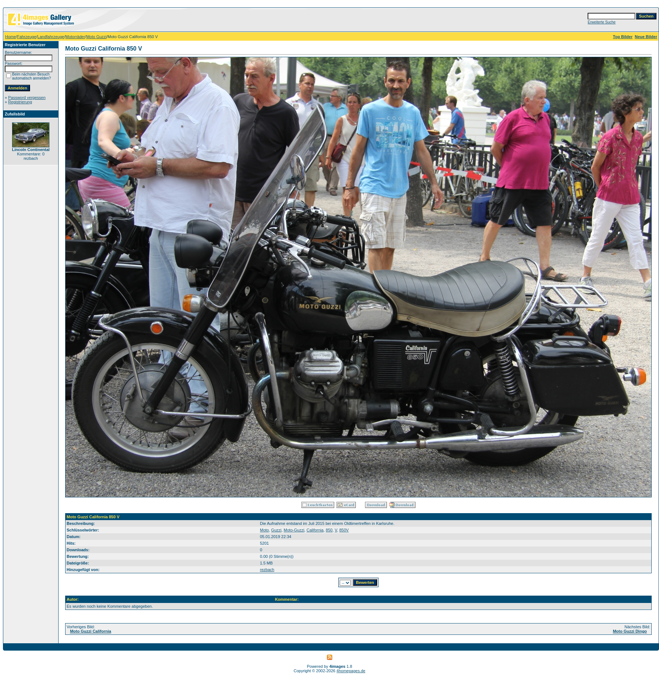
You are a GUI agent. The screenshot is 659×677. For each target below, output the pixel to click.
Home (10, 36)
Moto (264, 530)
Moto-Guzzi (294, 530)
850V (344, 530)
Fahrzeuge (26, 36)
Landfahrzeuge (50, 36)
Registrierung (20, 102)
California (314, 530)
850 (329, 530)
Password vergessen (26, 97)
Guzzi (276, 530)
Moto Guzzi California (90, 631)
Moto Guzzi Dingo (630, 631)
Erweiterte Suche (601, 22)
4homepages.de (350, 671)
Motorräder (75, 36)
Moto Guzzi (96, 36)
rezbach (267, 569)
